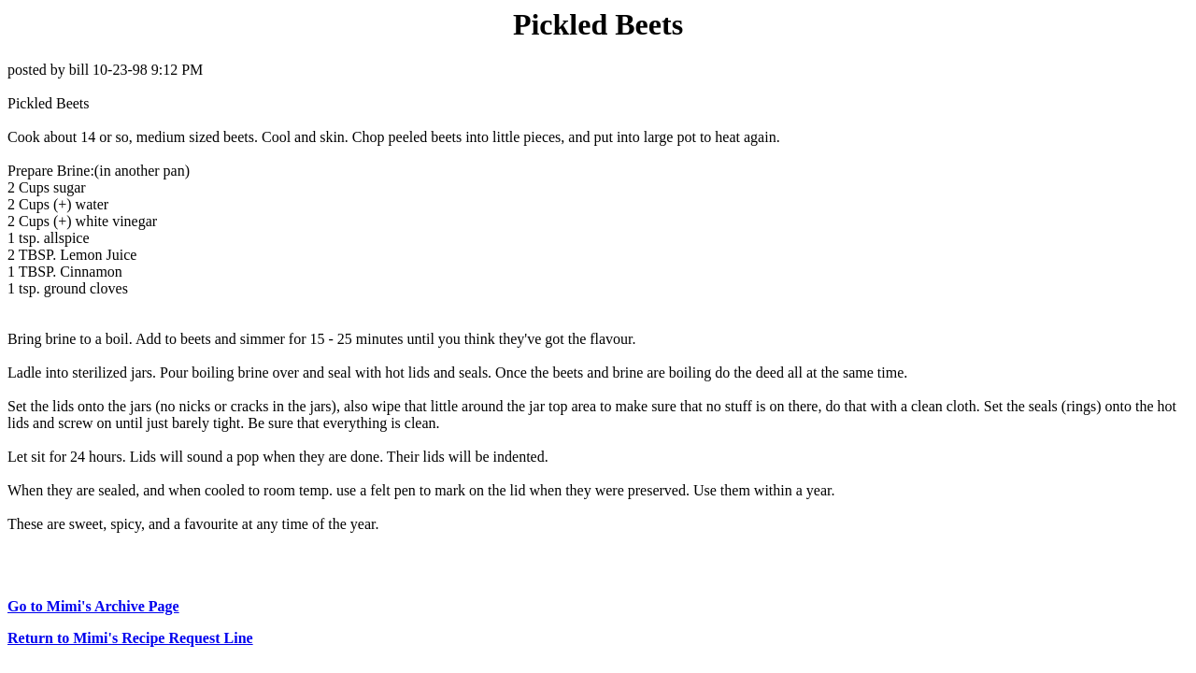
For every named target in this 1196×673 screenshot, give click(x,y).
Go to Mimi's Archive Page (93, 606)
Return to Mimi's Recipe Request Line (130, 638)
